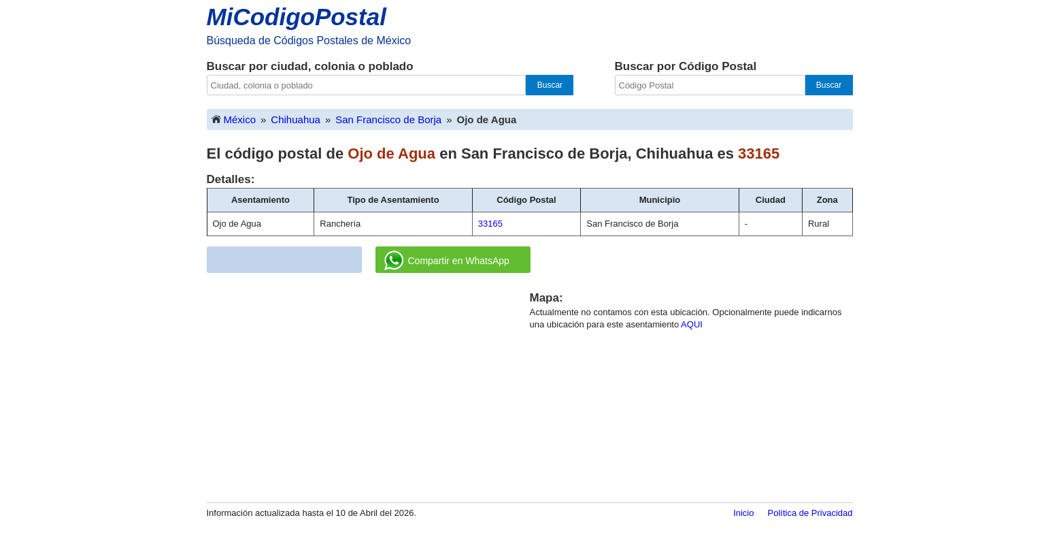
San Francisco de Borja (388, 119)
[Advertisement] (368, 385)
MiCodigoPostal (296, 16)
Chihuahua (295, 119)
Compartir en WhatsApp (446, 260)
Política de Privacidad (809, 513)
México (233, 118)
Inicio (743, 513)
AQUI (692, 324)
